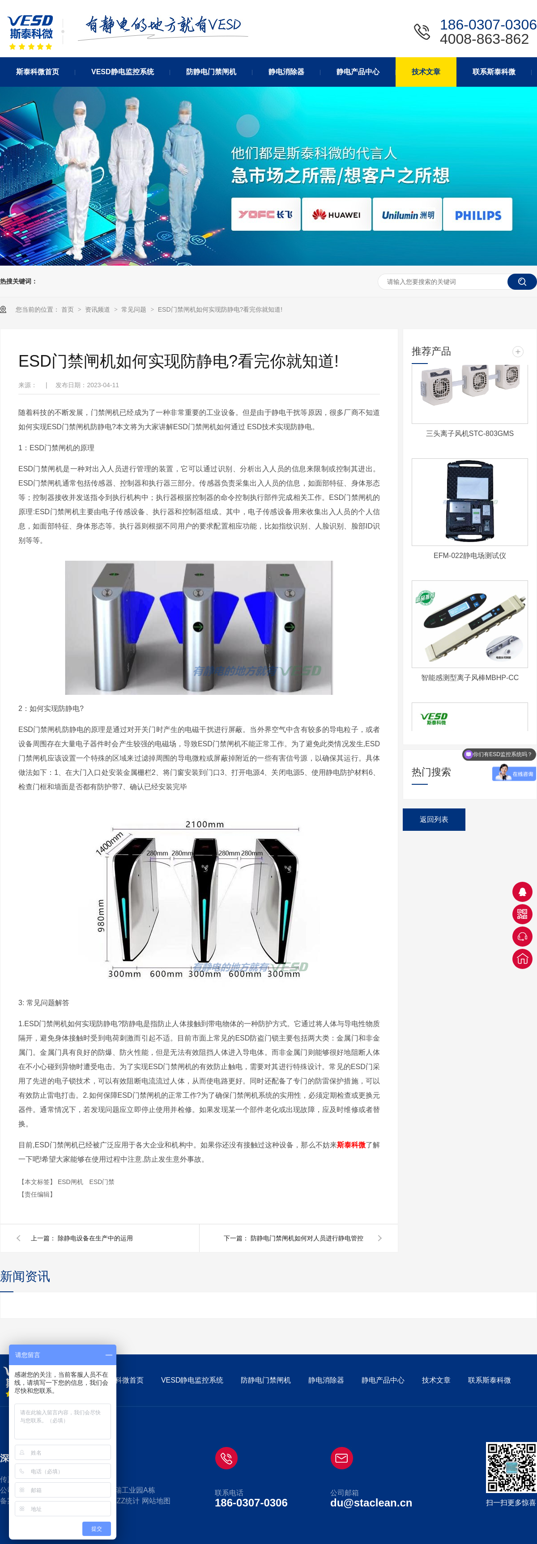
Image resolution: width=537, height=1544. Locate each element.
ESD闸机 (71, 1181)
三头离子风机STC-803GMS (470, 435)
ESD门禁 (102, 1181)
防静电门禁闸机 (266, 1380)
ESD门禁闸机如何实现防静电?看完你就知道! (220, 309)
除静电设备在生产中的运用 (95, 1238)
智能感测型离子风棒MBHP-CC (470, 679)
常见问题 (134, 309)
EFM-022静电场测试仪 (470, 557)
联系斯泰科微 (489, 1380)
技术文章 (436, 1380)
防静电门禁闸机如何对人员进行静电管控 (307, 1238)
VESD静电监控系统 (192, 1380)
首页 (68, 309)
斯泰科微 (351, 1145)
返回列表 (434, 819)
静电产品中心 (383, 1380)
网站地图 (156, 1501)
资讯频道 (98, 309)
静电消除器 (326, 1380)
